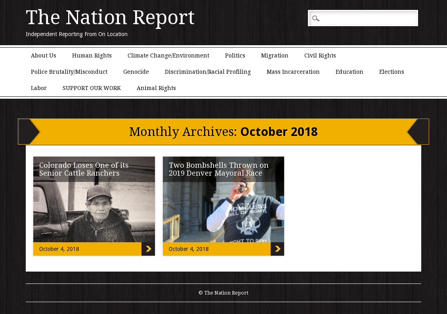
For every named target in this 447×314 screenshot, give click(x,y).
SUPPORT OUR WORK (92, 88)
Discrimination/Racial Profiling (208, 72)
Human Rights (92, 55)
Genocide (136, 72)
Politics (235, 55)
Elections (391, 72)
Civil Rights (320, 55)
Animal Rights (156, 88)
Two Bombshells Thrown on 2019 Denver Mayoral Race (219, 169)
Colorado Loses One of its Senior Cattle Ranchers (84, 169)
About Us (43, 55)
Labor (39, 88)
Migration (274, 55)
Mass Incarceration (293, 72)
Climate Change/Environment (168, 55)
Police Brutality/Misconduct (69, 72)
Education (349, 72)
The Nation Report (110, 17)
